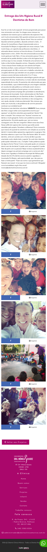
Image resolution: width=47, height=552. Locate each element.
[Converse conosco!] (43, 543)
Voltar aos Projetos (15, 442)
